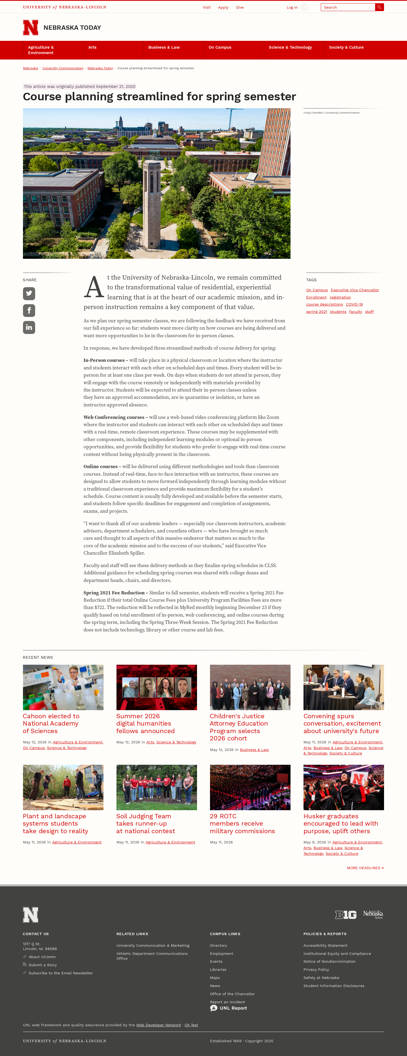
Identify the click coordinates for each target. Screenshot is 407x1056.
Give (240, 7)
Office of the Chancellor (232, 994)
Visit (207, 7)
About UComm (42, 957)
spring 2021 (316, 311)
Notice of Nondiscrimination (329, 961)
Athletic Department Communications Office (152, 956)
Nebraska (30, 68)
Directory (218, 945)
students (338, 311)
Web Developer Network (158, 1025)
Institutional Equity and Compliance (337, 953)
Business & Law (164, 47)
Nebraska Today (72, 27)
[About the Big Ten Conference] (345, 915)
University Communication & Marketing (152, 945)
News (215, 986)
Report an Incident (228, 1006)
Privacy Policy (316, 969)
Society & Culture (346, 47)
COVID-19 (354, 304)
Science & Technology (290, 47)
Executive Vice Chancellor (355, 290)
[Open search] (352, 7)
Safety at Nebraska (321, 977)
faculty (355, 311)
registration (340, 297)
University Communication (62, 68)
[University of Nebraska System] (373, 915)
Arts (92, 47)
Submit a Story (43, 965)
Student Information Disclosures (333, 986)
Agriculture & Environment (41, 50)
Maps (215, 977)
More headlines (363, 868)
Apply (223, 7)
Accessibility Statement (325, 945)
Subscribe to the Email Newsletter (61, 973)
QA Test (191, 1025)
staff (369, 311)
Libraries (218, 969)
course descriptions (324, 304)
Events (216, 961)
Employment (221, 953)
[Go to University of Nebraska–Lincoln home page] (31, 27)
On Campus (220, 47)
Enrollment (316, 297)
